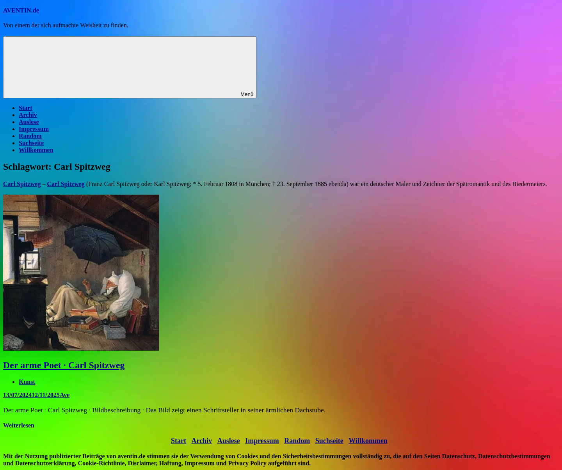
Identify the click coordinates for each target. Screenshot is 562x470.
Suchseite (31, 143)
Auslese (29, 122)
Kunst (27, 381)
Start (25, 108)
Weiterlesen (18, 425)
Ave (64, 395)
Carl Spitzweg (65, 184)
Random (30, 136)
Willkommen (36, 150)
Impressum (34, 129)
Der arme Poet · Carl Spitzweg (63, 365)
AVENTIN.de (21, 10)
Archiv (28, 115)
